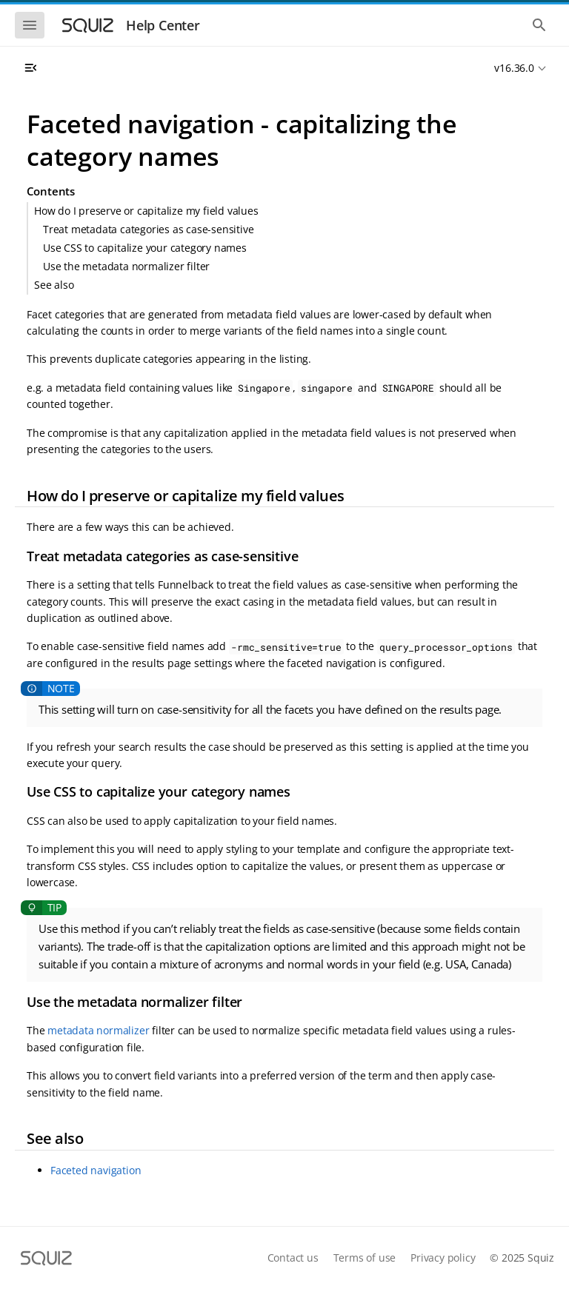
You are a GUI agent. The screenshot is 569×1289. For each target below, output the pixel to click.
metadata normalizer (98, 1030)
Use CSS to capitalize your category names (145, 248)
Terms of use (364, 1258)
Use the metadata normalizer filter (126, 266)
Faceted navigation (95, 1170)
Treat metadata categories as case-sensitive (148, 229)
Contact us (293, 1258)
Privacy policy (442, 1258)
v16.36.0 (513, 68)
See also (53, 285)
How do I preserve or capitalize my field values (146, 211)
